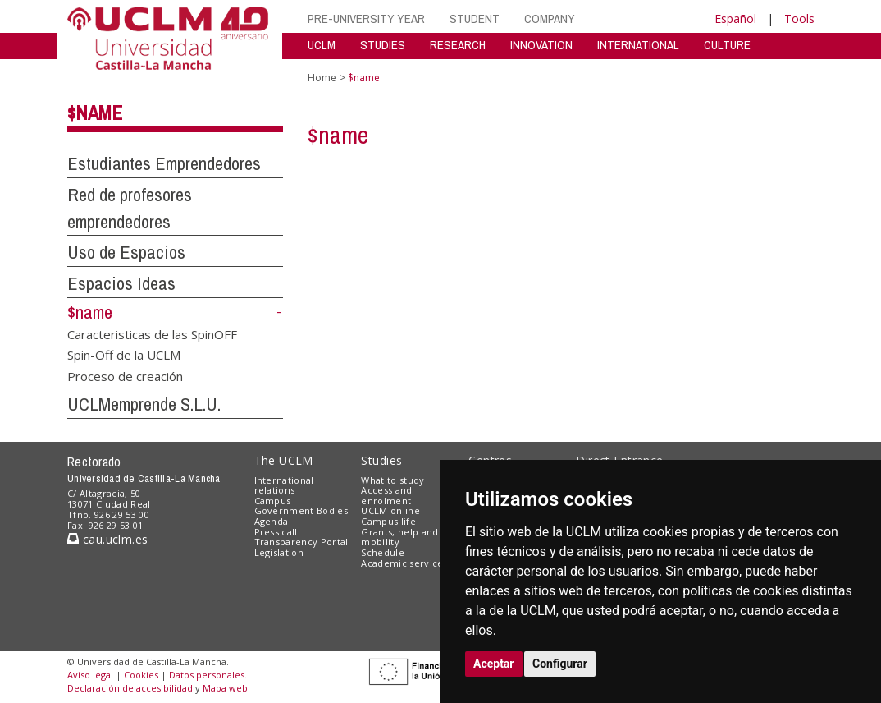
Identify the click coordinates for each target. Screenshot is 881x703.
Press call (276, 532)
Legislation (279, 552)
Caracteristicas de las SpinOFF (152, 333)
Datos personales (206, 675)
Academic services (404, 563)
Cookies (141, 675)
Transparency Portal (301, 541)
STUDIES (382, 44)
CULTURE (727, 44)
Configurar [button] (559, 663)
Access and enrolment (386, 495)
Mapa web (225, 688)
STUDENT (475, 18)
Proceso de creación (125, 375)
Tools (799, 18)
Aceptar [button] (493, 663)
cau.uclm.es (107, 539)
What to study (392, 480)
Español (735, 18)
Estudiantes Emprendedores (164, 163)
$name (94, 112)
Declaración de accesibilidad (130, 688)
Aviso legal (90, 675)
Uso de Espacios (126, 252)
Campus (272, 500)
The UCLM (283, 460)
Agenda (271, 521)
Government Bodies (301, 510)
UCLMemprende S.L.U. (144, 404)
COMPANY (549, 18)
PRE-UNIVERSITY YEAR (366, 18)
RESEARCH (458, 44)
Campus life (388, 521)
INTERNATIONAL (638, 44)
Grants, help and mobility (399, 537)
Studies (381, 460)
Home (322, 78)
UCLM (322, 44)
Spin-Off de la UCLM (123, 355)
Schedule (382, 552)
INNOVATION (541, 44)
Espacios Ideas (121, 283)
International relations (284, 485)
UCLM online (390, 510)
